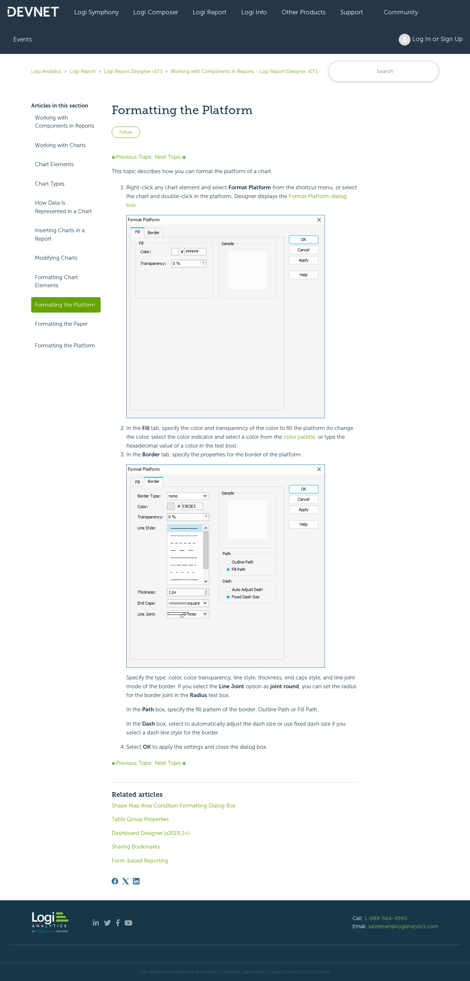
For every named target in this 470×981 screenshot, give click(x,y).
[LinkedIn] (136, 881)
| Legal (275, 971)
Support (351, 12)
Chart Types (50, 183)
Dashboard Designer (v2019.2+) (150, 833)
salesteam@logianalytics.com (403, 926)
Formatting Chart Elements (56, 281)
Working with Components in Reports (64, 122)
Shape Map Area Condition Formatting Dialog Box (173, 805)
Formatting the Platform (65, 305)
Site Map (322, 971)
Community (401, 12)
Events (22, 39)
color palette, (300, 437)
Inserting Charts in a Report (60, 234)
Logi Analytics (46, 71)
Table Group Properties (140, 819)
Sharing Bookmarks (136, 846)
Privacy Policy (298, 971)
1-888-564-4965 (386, 918)
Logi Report (210, 12)
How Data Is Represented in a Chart (63, 207)
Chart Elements (54, 164)
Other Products (304, 12)
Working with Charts (60, 145)
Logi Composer (155, 12)
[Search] (384, 71)
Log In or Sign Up (431, 39)
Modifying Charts (56, 258)
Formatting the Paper (61, 324)
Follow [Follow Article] (126, 132)
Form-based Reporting (140, 860)
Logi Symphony (96, 12)
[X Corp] (125, 881)
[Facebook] (115, 881)
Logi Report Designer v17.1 (133, 71)
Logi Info (254, 12)
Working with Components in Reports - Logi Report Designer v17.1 (244, 71)
